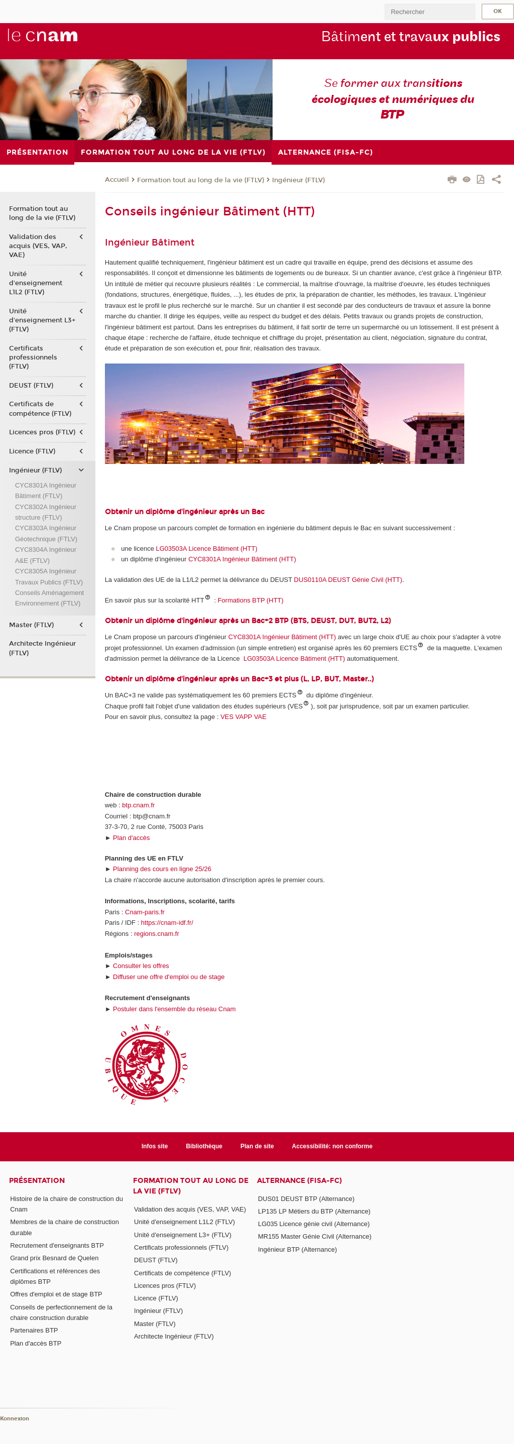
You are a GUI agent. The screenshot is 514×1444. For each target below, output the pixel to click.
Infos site (155, 1146)
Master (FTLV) (31, 625)
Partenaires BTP (34, 1330)
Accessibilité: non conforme (332, 1146)
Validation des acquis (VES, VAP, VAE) (38, 246)
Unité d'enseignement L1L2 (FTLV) (35, 283)
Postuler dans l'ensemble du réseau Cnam (174, 1009)
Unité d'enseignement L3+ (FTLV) (42, 320)
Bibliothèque (204, 1146)
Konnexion (14, 1418)
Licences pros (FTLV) (42, 432)
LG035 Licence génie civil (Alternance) (314, 1224)
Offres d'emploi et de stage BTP (56, 1294)
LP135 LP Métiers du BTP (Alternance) (314, 1211)
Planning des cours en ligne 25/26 (162, 869)
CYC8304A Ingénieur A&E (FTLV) (45, 555)
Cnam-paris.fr (145, 912)
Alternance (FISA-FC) (299, 1180)
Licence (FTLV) (32, 451)
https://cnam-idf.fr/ (167, 922)
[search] (429, 12)
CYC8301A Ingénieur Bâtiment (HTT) (242, 559)
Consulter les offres (141, 966)
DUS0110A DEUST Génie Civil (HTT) (348, 579)
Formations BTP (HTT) (251, 600)
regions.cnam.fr (156, 933)
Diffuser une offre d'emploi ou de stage (168, 977)
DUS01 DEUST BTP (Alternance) (306, 1198)
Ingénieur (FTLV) (298, 180)
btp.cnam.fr (138, 805)
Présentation (37, 1180)
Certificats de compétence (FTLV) (40, 408)
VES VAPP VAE (243, 716)
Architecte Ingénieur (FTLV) (42, 648)
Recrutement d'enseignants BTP (57, 1245)
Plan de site (257, 1146)
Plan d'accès (131, 837)
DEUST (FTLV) (31, 386)
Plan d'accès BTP (35, 1343)
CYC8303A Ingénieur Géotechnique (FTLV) (46, 533)
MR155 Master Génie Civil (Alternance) (314, 1236)
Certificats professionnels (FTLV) (33, 357)
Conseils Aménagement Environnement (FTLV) (49, 598)
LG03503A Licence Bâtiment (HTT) (207, 548)
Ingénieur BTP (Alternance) (297, 1249)
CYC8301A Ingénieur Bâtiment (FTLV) (45, 491)
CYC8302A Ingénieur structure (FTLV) (45, 512)
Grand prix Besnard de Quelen (54, 1258)
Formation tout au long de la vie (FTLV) (200, 180)
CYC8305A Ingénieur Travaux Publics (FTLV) (49, 576)
